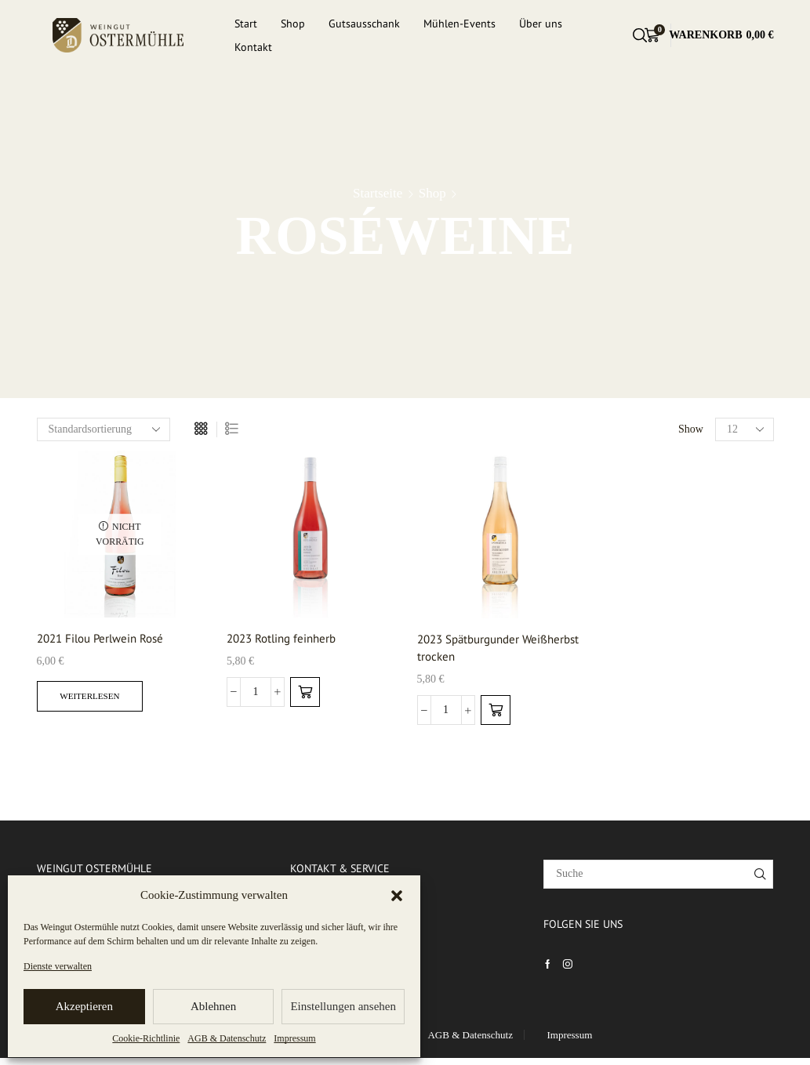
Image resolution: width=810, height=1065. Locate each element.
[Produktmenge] (256, 693)
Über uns (540, 23)
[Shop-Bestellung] (103, 429)
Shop (293, 23)
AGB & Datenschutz (226, 1038)
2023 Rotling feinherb (286, 639)
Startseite (377, 193)
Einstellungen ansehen (343, 1006)
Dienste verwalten (58, 966)
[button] (397, 896)
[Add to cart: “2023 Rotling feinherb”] (305, 693)
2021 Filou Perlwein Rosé (105, 639)
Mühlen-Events (459, 23)
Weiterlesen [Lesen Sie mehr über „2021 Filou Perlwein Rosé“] (93, 698)
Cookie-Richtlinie (146, 1038)
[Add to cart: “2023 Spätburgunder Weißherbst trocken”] (495, 713)
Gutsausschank (364, 23)
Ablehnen (213, 1006)
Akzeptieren (84, 1006)
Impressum (294, 1038)
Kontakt (253, 47)
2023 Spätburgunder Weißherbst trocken (473, 649)
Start (245, 23)
